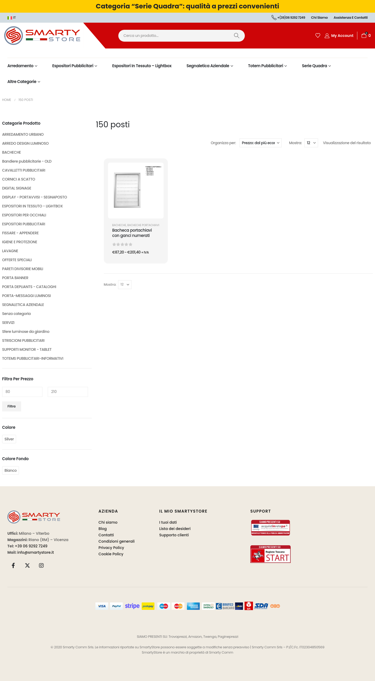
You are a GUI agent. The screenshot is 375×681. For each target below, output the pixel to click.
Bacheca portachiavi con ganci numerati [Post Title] (132, 232)
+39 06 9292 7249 (31, 546)
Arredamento (20, 66)
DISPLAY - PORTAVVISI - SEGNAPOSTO (34, 197)
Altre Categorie (21, 81)
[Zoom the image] (33, 513)
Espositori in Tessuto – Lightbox (142, 66)
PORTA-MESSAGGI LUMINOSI (26, 295)
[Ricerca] (237, 36)
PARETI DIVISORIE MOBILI (22, 268)
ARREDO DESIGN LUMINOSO (25, 143)
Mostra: (295, 142)
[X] (27, 565)
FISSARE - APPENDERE (20, 233)
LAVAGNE (10, 251)
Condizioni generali (117, 541)
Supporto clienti (174, 535)
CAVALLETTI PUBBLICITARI (23, 170)
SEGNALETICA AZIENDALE (23, 304)
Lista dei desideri (175, 528)
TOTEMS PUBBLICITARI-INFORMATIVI (32, 358)
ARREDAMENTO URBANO (22, 134)
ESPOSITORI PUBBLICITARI (23, 224)
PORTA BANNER (15, 277)
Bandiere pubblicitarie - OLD (26, 161)
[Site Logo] (52, 35)
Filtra (12, 406)
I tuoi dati (168, 522)
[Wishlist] (318, 35)
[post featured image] (136, 190)
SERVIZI (8, 322)
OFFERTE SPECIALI (17, 259)
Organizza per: (223, 142)
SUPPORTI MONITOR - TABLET (27, 349)
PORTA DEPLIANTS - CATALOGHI (29, 286)
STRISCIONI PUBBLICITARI (23, 340)
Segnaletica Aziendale (208, 66)
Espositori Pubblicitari (72, 66)
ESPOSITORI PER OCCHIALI (24, 215)
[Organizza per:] (261, 142)
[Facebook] (13, 565)
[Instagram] (41, 565)
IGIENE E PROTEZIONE (19, 242)
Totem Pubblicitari (265, 66)
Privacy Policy (111, 547)
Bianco (10, 470)
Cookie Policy (111, 554)
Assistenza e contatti (351, 17)
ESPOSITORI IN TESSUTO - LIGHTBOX (32, 206)
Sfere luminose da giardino (25, 331)
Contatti (106, 535)
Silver (9, 439)
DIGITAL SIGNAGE (16, 188)
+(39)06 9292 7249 (288, 17)
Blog (103, 528)
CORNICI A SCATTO (18, 179)
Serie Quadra (314, 66)
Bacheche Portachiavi (143, 225)
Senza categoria (16, 313)
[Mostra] (311, 142)
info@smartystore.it (35, 552)
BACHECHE (119, 225)
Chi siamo (319, 17)
